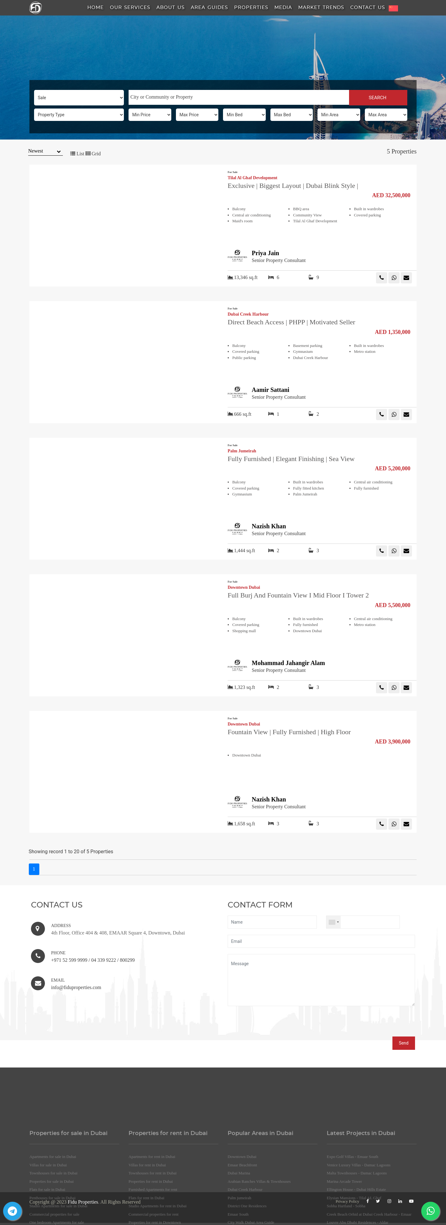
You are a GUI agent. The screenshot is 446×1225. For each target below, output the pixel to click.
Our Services (130, 7)
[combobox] (239, 97)
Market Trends (321, 7)
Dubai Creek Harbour (248, 314)
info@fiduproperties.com (76, 987)
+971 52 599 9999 (69, 960)
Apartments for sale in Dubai (52, 1193)
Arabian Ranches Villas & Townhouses (259, 1218)
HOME (95, 7)
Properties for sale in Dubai (51, 1218)
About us (170, 7)
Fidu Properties (83, 1202)
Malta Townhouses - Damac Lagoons (357, 1209)
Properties (251, 7)
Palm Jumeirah (242, 451)
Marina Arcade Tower (344, 1218)
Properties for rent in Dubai (151, 1218)
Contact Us (367, 7)
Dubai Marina (239, 1209)
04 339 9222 (103, 960)
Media (283, 7)
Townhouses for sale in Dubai (53, 1209)
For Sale (233, 172)
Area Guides (209, 7)
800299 (127, 960)
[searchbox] (239, 97)
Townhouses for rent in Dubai (153, 1209)
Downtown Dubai (244, 587)
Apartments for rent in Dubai (152, 1193)
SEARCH (378, 97)
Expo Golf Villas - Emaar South (352, 1193)
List (77, 153)
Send (404, 1043)
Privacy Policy (347, 1201)
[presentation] (275, 1024)
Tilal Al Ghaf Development (252, 178)
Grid (93, 153)
